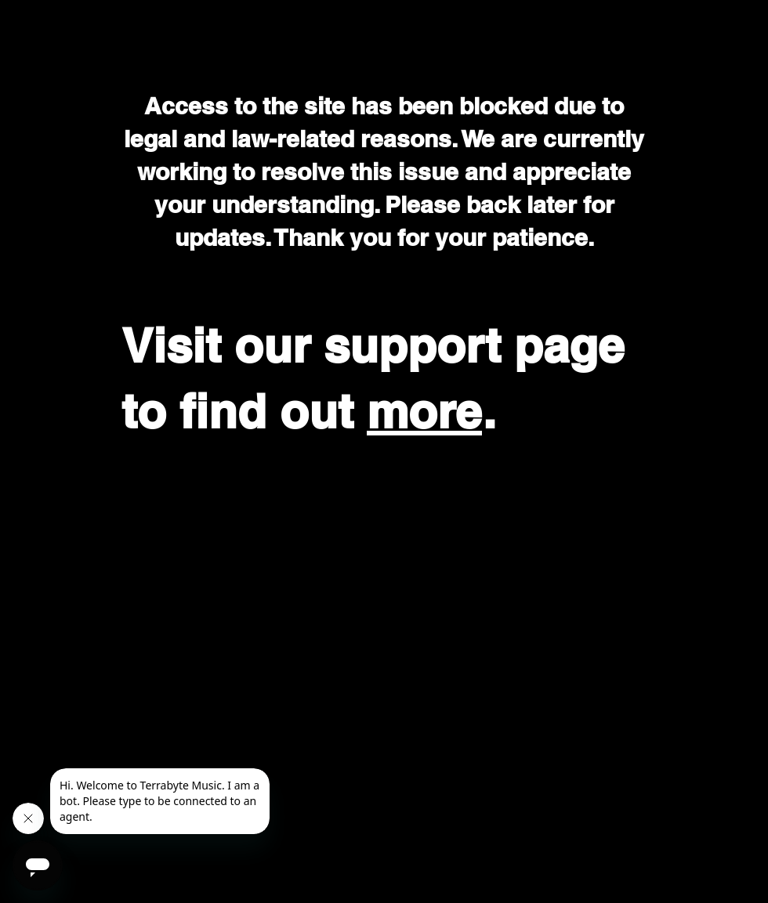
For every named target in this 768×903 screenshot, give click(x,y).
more (424, 411)
